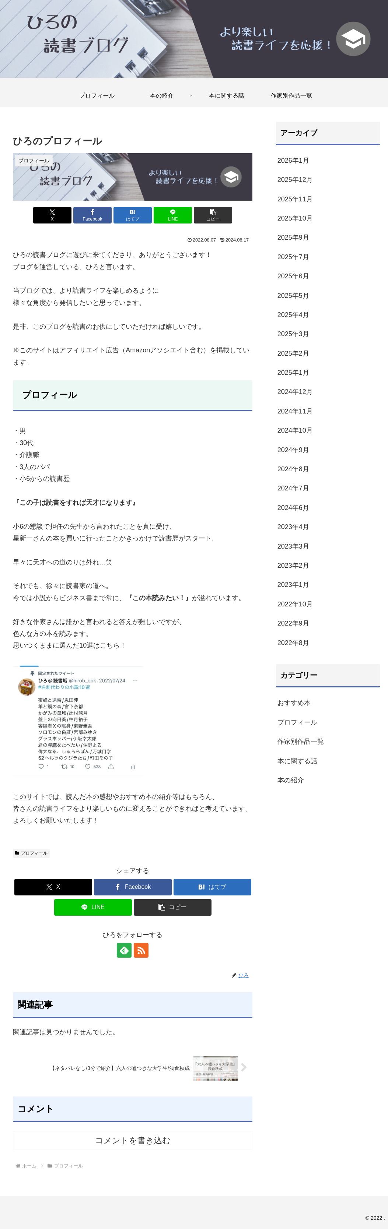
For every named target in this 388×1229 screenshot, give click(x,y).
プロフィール (31, 853)
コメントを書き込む (133, 1140)
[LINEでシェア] (173, 215)
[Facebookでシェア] (92, 215)
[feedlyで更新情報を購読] (124, 950)
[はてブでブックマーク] (132, 215)
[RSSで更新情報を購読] (141, 950)
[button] (213, 215)
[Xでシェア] (52, 215)
